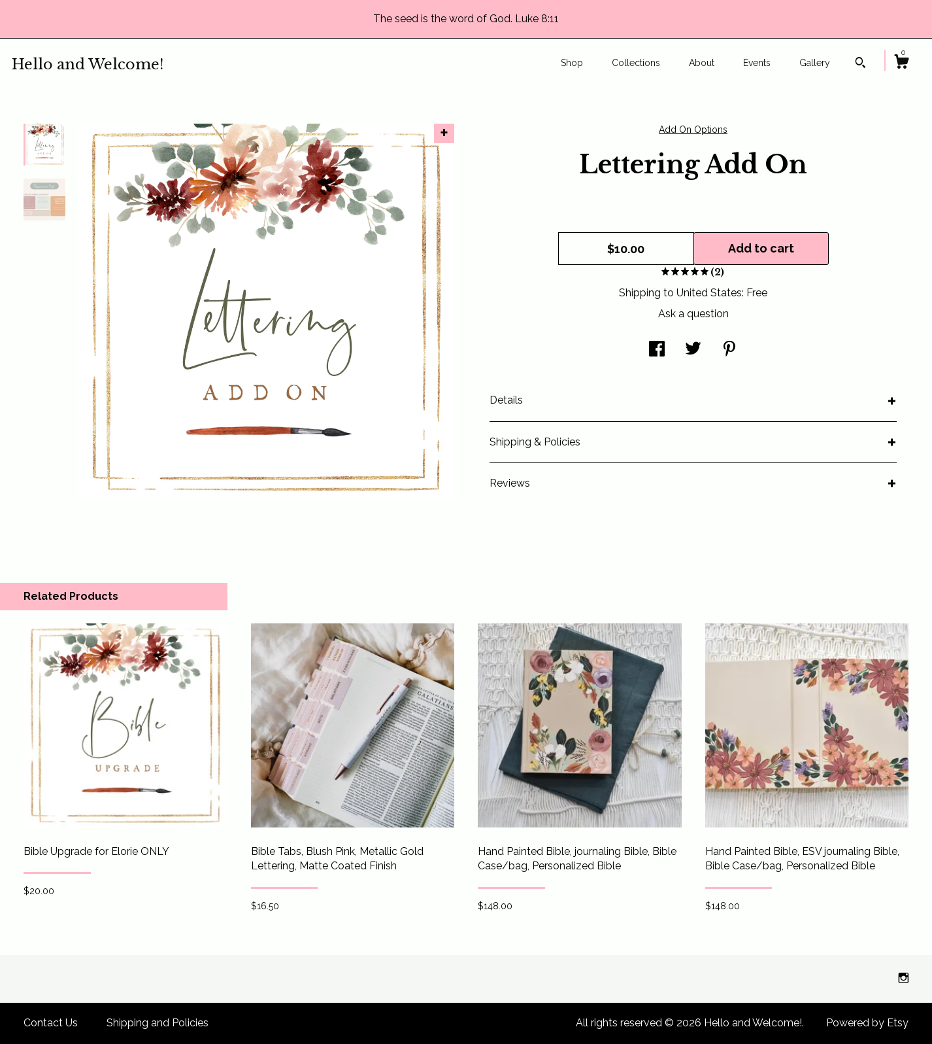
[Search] (860, 64)
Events (757, 63)
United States (709, 293)
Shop (572, 63)
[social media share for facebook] (657, 350)
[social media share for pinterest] (729, 350)
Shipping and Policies (157, 1023)
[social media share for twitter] (693, 350)
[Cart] (901, 63)
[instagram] (903, 978)
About (701, 63)
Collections (636, 63)
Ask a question (693, 313)
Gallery (814, 63)
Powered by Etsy (867, 1023)
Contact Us (51, 1023)
